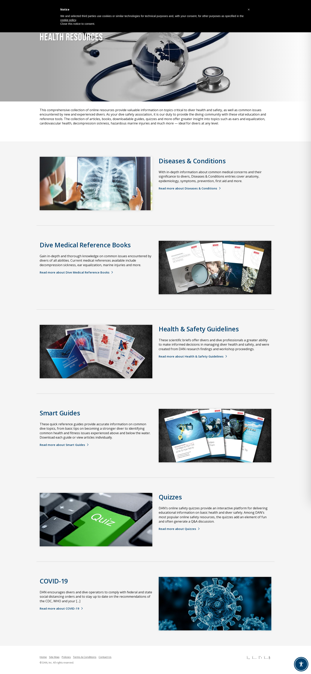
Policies (66, 657)
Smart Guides (60, 413)
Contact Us (105, 657)
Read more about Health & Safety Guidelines (191, 356)
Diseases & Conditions (192, 161)
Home (43, 657)
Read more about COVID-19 (59, 608)
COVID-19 (54, 581)
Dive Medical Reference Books (85, 245)
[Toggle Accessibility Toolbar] (301, 664)
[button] (249, 9)
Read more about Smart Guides (62, 445)
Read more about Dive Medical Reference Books (74, 272)
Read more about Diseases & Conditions (188, 188)
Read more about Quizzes (177, 529)
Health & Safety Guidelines (199, 329)
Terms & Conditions (84, 657)
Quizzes (170, 497)
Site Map (54, 657)
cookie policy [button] (68, 20)
